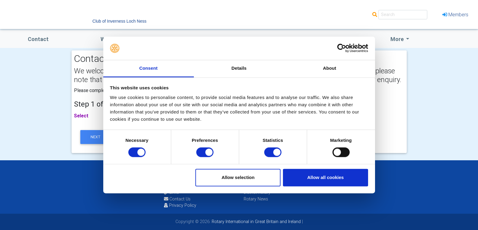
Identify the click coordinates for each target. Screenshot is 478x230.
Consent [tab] (148, 68)
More (397, 39)
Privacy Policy (180, 205)
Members (455, 14)
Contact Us (177, 199)
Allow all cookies (325, 177)
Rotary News (256, 199)
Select (81, 116)
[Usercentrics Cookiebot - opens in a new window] (341, 48)
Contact (38, 39)
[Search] (402, 14)
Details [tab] (239, 68)
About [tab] (329, 68)
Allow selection (238, 177)
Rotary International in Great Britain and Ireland (255, 221)
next (96, 136)
